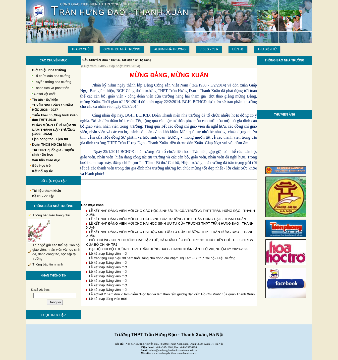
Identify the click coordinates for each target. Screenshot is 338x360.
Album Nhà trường (170, 49)
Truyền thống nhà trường (52, 82)
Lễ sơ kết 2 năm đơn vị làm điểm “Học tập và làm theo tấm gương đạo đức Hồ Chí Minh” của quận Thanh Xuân (172, 294)
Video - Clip (209, 49)
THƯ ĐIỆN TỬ (267, 49)
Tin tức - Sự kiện (121, 59)
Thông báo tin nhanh (47, 264)
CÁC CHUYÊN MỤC (95, 59)
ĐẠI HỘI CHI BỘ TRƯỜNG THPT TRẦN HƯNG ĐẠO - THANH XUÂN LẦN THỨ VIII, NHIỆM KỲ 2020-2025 (168, 249)
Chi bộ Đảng (143, 59)
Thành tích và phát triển (51, 88)
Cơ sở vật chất (44, 94)
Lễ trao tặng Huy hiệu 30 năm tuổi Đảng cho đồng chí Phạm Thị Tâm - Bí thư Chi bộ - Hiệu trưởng (162, 258)
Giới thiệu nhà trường (121, 49)
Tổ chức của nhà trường (52, 76)
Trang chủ (81, 49)
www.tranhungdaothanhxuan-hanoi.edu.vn (174, 353)
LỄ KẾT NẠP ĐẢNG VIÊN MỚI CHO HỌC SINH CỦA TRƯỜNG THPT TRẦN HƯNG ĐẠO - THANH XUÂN (167, 219)
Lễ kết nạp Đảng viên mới (108, 253)
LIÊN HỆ (238, 49)
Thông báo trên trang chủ (51, 215)
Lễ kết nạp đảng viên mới (108, 299)
